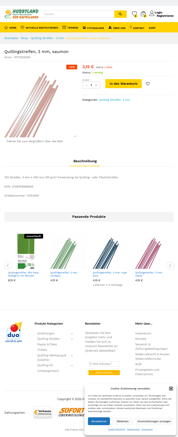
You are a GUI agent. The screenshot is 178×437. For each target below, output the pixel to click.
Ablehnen (123, 421)
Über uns (117, 27)
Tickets (42, 349)
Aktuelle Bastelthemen (39, 27)
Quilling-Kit (45, 365)
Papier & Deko (47, 344)
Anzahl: (86, 80)
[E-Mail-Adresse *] (104, 364)
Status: (86, 72)
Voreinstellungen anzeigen (154, 421)
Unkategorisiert (48, 371)
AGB (138, 364)
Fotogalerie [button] (93, 27)
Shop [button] (152, 28)
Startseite (11, 38)
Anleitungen (46, 333)
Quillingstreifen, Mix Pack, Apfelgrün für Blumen (23, 274)
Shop (24, 38)
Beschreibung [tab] (85, 161)
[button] (171, 388)
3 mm (60, 38)
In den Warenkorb (123, 83)
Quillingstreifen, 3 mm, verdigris (64, 274)
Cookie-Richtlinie (116, 429)
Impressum (147, 429)
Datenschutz (133, 429)
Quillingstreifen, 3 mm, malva (149, 274)
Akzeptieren (99, 421)
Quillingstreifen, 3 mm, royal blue (110, 274)
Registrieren (165, 15)
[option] (25, 262)
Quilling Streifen (42, 38)
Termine (70, 27)
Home (10, 27)
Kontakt (137, 27)
